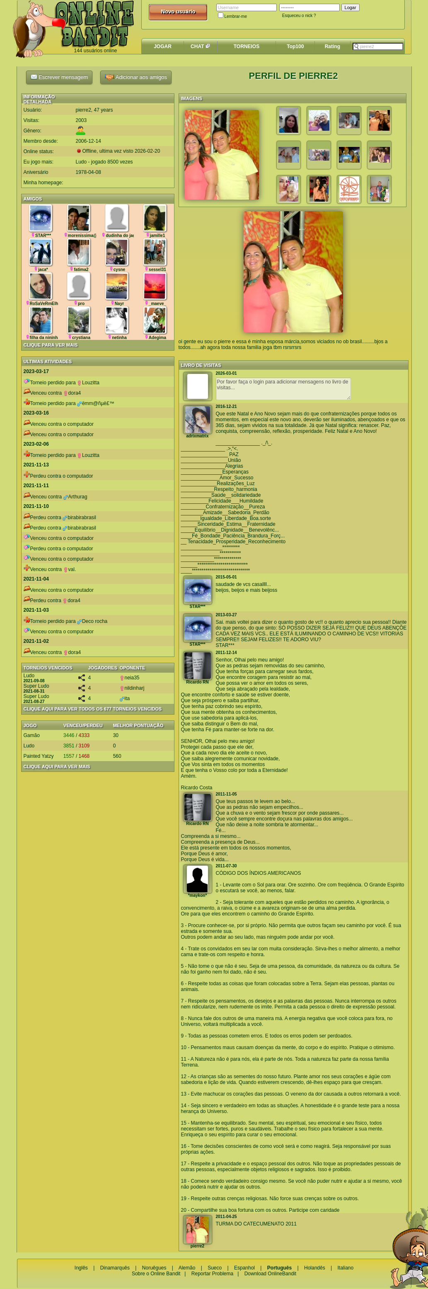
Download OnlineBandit (270, 1274)
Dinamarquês (115, 1268)
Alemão (187, 1268)
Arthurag (75, 497)
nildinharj (132, 688)
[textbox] (378, 46)
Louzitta (88, 383)
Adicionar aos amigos (136, 77)
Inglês (81, 1268)
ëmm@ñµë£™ (95, 403)
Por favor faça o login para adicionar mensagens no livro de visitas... (283, 389)
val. (69, 569)
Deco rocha (92, 621)
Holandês (314, 1268)
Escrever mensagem (59, 76)
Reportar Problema (212, 1274)
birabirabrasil (79, 517)
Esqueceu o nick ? (299, 15)
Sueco (215, 1268)
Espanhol (244, 1268)
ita (125, 698)
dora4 (72, 393)
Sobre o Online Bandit (156, 1274)
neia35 (130, 678)
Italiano (345, 1268)
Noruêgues (154, 1268)
